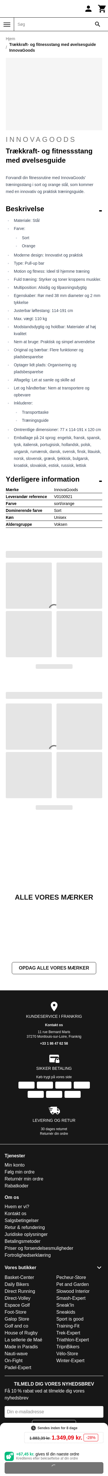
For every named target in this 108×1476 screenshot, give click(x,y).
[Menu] (7, 24)
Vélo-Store (67, 1353)
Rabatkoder (17, 1185)
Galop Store (17, 1319)
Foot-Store (15, 1312)
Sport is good (70, 1319)
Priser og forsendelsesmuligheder (39, 1248)
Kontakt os (54, 1025)
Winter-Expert (70, 1360)
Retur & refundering (25, 1227)
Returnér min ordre (24, 1178)
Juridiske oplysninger (26, 1234)
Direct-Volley (18, 1298)
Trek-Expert (68, 1332)
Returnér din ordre (54, 1134)
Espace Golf (17, 1305)
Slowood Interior (73, 1291)
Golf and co (16, 1325)
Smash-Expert (71, 1298)
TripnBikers (67, 1346)
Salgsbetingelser (22, 1220)
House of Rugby (21, 1332)
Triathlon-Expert (72, 1339)
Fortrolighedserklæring (28, 1255)
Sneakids (65, 1312)
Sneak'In (65, 1305)
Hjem (10, 38)
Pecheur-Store (71, 1277)
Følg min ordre (20, 1171)
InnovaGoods (41, 139)
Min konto (14, 1165)
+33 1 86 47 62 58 (54, 1043)
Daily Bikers (17, 1284)
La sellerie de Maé (23, 1339)
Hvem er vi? (17, 1206)
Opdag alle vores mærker (54, 968)
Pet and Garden (72, 1284)
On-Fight (13, 1360)
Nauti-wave (16, 1353)
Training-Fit (67, 1325)
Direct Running (20, 1291)
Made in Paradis (21, 1346)
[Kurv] (102, 8)
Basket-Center (19, 1277)
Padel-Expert (18, 1367)
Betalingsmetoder (23, 1241)
